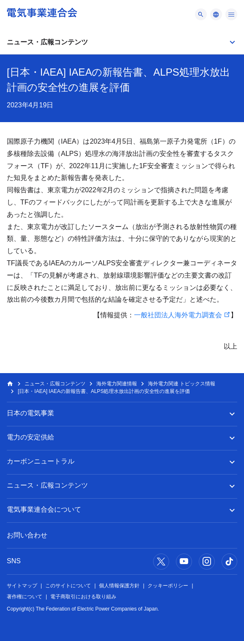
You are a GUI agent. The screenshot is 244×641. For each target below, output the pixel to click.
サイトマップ (22, 586)
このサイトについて (68, 586)
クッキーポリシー (168, 586)
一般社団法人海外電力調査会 (178, 315)
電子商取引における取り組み (83, 597)
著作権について (24, 597)
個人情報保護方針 (119, 586)
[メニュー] (201, 14)
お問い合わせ (27, 535)
